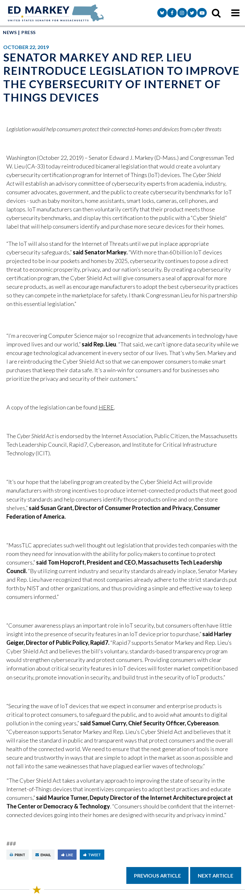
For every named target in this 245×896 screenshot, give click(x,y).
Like (67, 855)
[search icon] (216, 12)
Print (17, 855)
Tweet (92, 855)
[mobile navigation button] (235, 12)
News (10, 32)
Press (28, 32)
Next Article (215, 875)
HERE (106, 407)
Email (43, 855)
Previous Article (157, 875)
